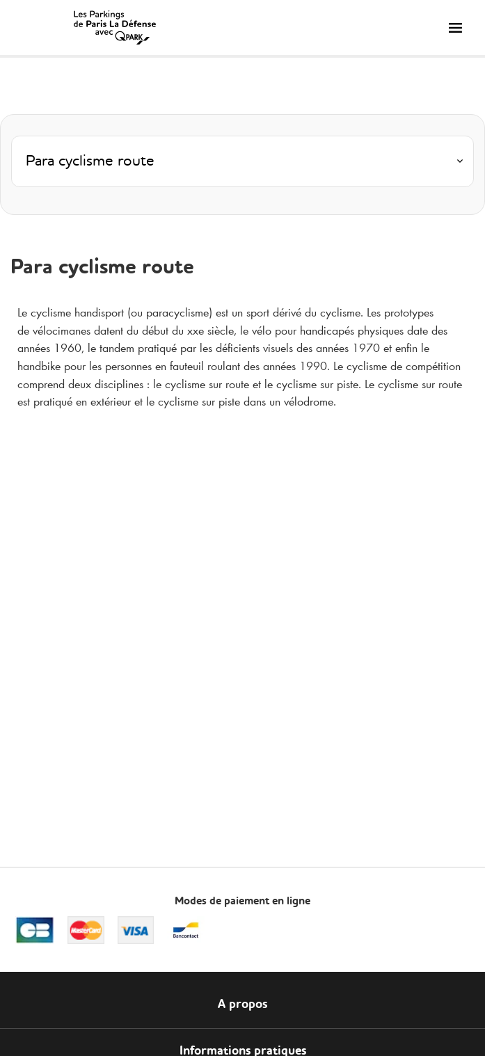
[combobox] (242, 165)
